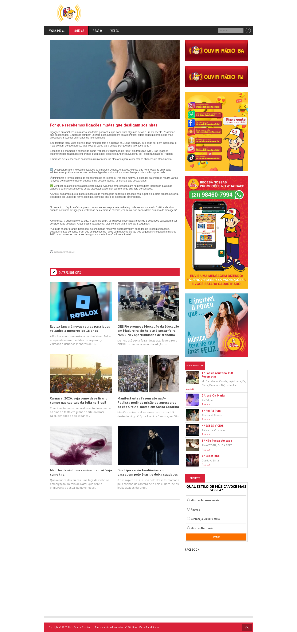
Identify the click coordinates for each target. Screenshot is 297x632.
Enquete (195, 478)
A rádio (97, 30)
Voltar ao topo (247, 627)
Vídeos (114, 30)
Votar (216, 536)
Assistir (190, 389)
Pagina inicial (56, 30)
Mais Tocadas (195, 365)
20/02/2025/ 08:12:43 (64, 252)
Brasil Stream (153, 627)
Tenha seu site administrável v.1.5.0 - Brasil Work (119, 627)
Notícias (79, 30)
